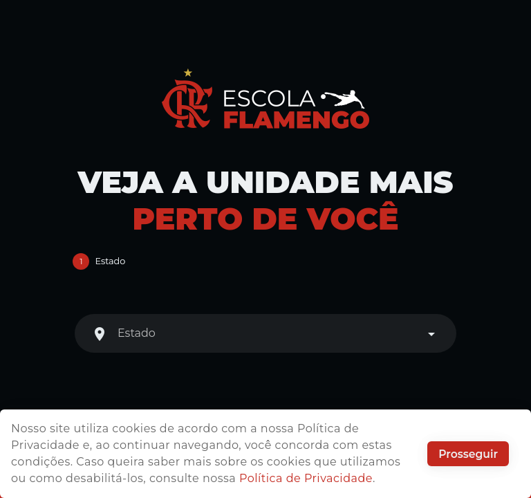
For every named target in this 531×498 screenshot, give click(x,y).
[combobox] (265, 333)
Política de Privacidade (306, 478)
